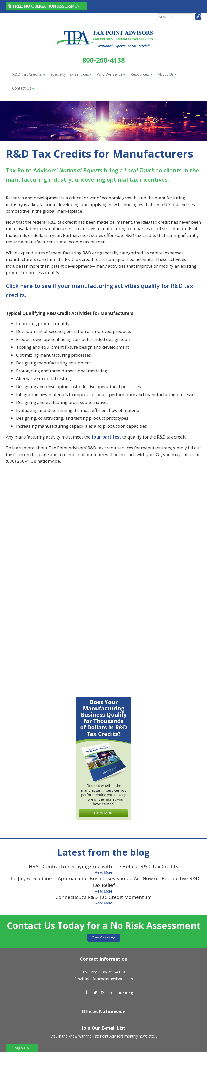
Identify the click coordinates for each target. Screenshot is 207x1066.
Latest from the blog (103, 852)
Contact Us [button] (23, 88)
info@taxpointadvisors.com (109, 978)
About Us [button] (167, 74)
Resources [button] (141, 74)
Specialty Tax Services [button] (71, 74)
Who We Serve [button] (111, 74)
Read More (103, 872)
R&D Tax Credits (28, 74)
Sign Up (22, 1047)
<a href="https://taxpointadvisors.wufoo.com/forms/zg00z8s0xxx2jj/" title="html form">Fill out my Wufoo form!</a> (103, 580)
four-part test (106, 437)
